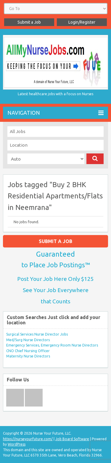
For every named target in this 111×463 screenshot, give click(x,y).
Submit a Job (29, 22)
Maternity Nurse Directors (28, 356)
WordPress (16, 444)
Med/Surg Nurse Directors (28, 340)
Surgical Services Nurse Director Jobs (37, 334)
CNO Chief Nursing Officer (28, 351)
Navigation (55, 113)
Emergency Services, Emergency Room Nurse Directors (52, 345)
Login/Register (81, 22)
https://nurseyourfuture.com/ (28, 439)
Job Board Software (72, 439)
